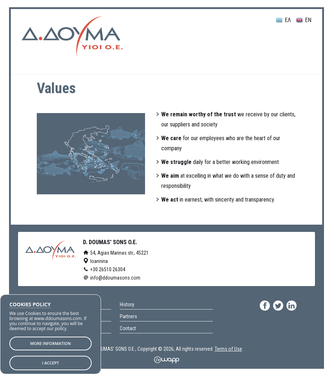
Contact (128, 328)
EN (303, 20)
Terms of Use (228, 349)
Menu (295, 42)
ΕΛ (283, 20)
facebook (265, 306)
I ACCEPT (50, 363)
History (127, 304)
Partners (128, 316)
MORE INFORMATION (50, 343)
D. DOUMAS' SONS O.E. (72, 36)
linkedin (291, 306)
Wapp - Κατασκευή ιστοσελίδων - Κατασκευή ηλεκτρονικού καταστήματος (166, 359)
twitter (278, 306)
